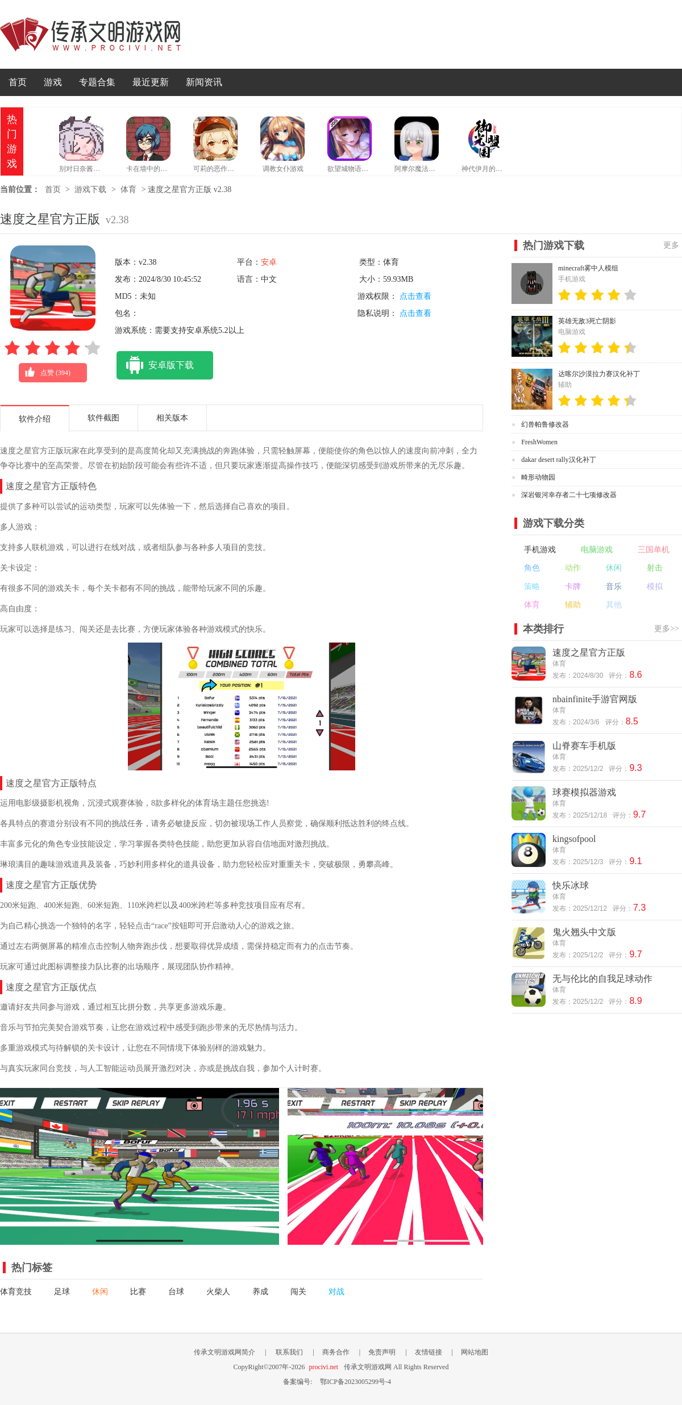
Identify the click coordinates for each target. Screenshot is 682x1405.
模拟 (655, 586)
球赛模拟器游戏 (584, 792)
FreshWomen (539, 442)
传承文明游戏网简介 (224, 1352)
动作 (573, 568)
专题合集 (97, 82)
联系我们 (289, 1352)
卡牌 (573, 586)
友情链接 (428, 1352)
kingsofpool (574, 839)
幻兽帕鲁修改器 (545, 424)
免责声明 (382, 1352)
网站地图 (474, 1352)
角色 (532, 568)
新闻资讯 (204, 82)
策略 (532, 586)
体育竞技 (16, 1291)
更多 (671, 245)
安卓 (269, 262)
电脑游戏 (597, 549)
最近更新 (150, 82)
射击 (655, 568)
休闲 (100, 1291)
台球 (176, 1291)
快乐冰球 (570, 885)
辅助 (573, 605)
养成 (260, 1291)
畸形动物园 (538, 477)
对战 (336, 1291)
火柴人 (218, 1291)
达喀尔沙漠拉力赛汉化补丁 (599, 374)
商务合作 (336, 1352)
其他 (614, 605)
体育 (128, 189)
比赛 (138, 1291)
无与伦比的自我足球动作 (602, 978)
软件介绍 (35, 419)
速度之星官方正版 (588, 652)
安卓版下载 (155, 365)
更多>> (666, 628)
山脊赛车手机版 (584, 746)
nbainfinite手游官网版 (594, 699)
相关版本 (172, 418)
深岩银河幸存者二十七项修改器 (569, 495)
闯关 (298, 1291)
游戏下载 (90, 189)
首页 (18, 82)
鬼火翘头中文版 (584, 932)
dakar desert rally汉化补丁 (558, 460)
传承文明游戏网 (90, 34)
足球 (62, 1291)
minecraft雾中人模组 (588, 268)
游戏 (53, 82)
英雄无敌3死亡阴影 (587, 321)
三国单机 (653, 549)
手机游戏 (540, 549)
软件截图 (103, 418)
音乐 (614, 586)
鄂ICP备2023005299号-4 (355, 1382)
